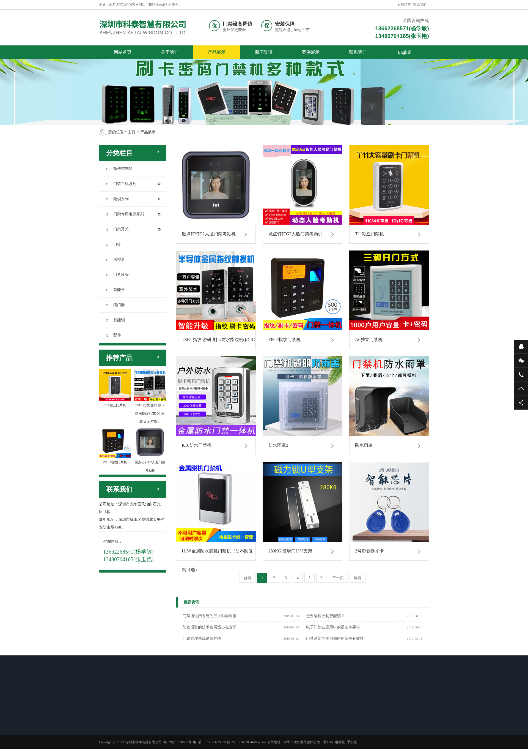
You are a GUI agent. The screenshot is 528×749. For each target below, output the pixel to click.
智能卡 (115, 290)
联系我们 (420, 5)
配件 (113, 335)
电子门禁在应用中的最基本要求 (333, 627)
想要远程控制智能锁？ (325, 616)
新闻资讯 (264, 52)
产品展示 (217, 52)
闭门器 (115, 305)
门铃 (113, 244)
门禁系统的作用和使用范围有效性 (335, 638)
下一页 (338, 578)
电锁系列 (133, 199)
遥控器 (115, 259)
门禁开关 (133, 229)
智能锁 (115, 320)
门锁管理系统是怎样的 (202, 638)
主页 (131, 132)
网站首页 (122, 52)
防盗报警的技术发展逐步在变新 (210, 627)
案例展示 (311, 52)
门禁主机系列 (133, 184)
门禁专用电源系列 (133, 214)
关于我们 (169, 52)
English (404, 52)
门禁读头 (117, 275)
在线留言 (404, 5)
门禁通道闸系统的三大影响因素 (210, 616)
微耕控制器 (119, 169)
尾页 (357, 578)
